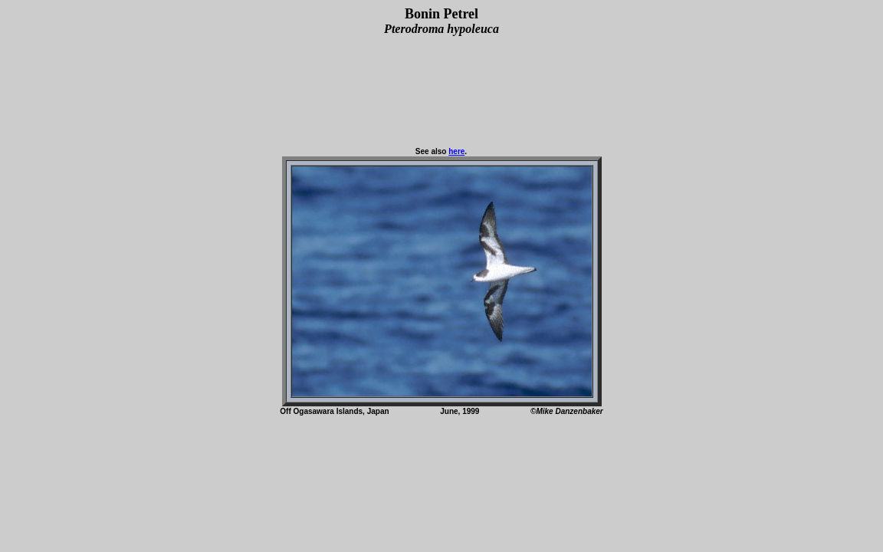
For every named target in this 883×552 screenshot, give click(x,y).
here (456, 151)
